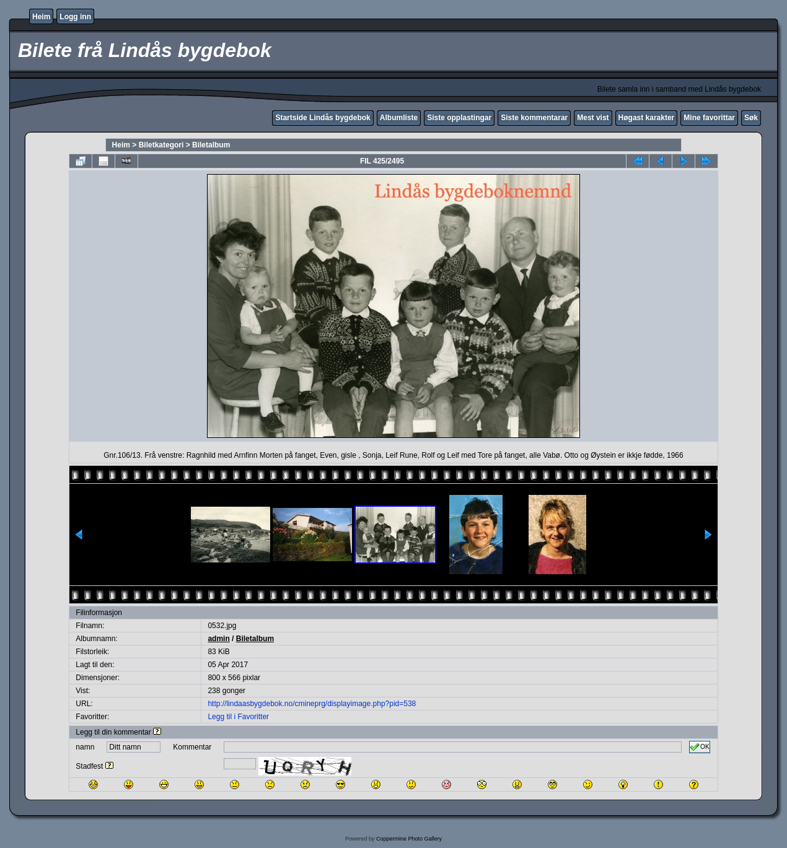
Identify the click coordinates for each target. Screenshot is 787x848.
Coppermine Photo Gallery (409, 839)
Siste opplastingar (459, 117)
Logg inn (75, 16)
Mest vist (593, 117)
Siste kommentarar (534, 117)
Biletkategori (161, 145)
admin (218, 638)
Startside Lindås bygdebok (322, 117)
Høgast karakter (646, 117)
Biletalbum (211, 145)
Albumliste (399, 117)
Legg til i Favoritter (238, 716)
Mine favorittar (709, 117)
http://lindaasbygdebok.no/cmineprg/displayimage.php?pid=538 (312, 703)
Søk (751, 117)
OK (700, 747)
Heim (41, 16)
